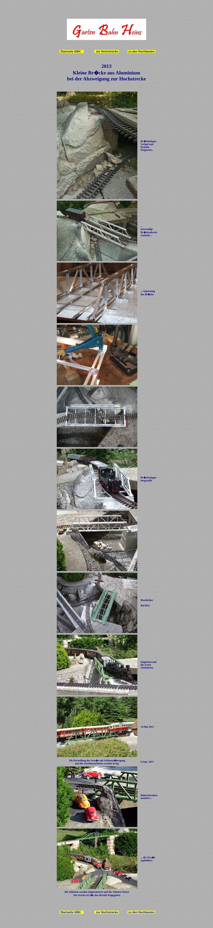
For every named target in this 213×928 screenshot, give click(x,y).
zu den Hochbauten (141, 51)
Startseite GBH (71, 51)
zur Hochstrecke (106, 51)
